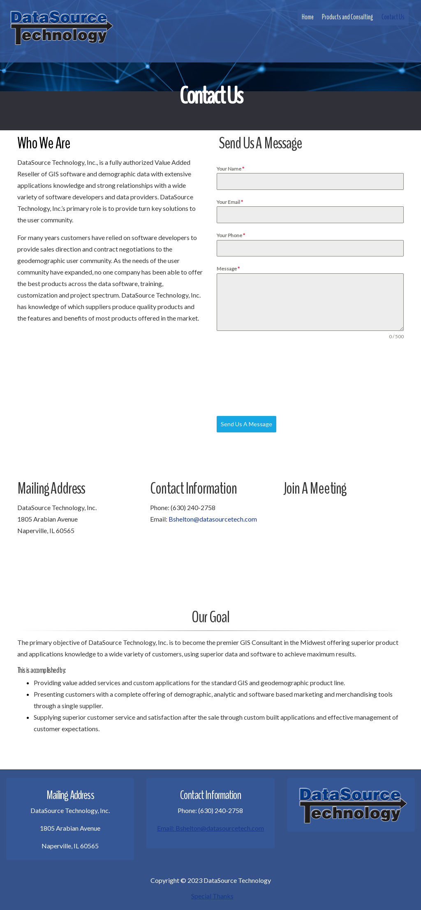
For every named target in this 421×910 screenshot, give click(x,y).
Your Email (230, 202)
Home (308, 17)
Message (228, 269)
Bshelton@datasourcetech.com (213, 519)
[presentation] (250, 378)
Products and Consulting (347, 17)
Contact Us (393, 17)
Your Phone (231, 235)
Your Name (230, 169)
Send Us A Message (246, 423)
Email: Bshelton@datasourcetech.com (210, 828)
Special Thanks (212, 896)
